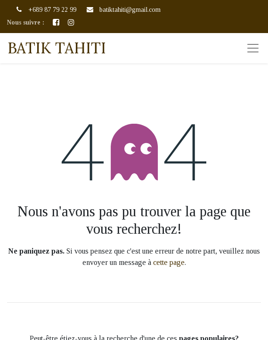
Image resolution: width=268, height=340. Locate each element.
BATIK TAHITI (57, 48)
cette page (169, 262)
